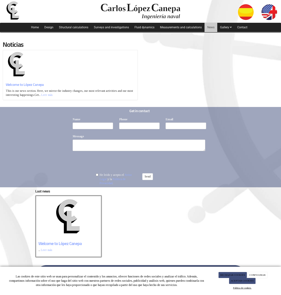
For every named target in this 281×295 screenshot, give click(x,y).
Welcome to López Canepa (25, 84)
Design (48, 27)
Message (78, 136)
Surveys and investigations (111, 27)
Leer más (47, 94)
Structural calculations (73, 27)
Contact (242, 27)
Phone (123, 119)
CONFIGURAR (257, 275)
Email (169, 119)
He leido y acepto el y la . (114, 179)
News (210, 27)
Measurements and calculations (181, 27)
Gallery (226, 27)
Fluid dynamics (144, 27)
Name (76, 119)
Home (35, 27)
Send (148, 176)
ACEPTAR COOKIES (242, 280)
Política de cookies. (242, 287)
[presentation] (101, 161)
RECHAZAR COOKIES (232, 275)
